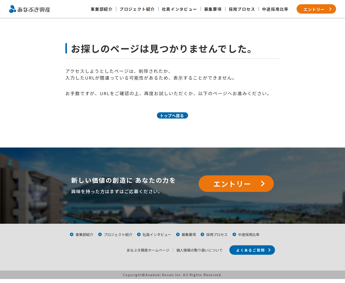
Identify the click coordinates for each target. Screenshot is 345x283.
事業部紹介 (102, 9)
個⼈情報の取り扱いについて (191, 254)
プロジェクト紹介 (137, 9)
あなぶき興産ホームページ (139, 254)
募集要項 (213, 9)
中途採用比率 (275, 9)
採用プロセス (242, 9)
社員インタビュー (179, 9)
